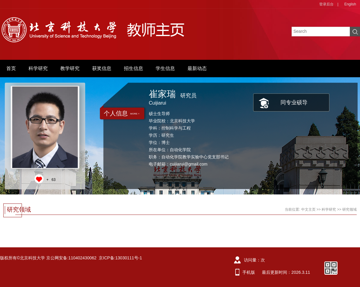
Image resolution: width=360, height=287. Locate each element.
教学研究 (70, 68)
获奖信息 (101, 68)
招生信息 (133, 68)
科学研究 (38, 68)
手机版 (248, 272)
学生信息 (165, 68)
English (350, 4)
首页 (11, 68)
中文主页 (308, 209)
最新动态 (197, 68)
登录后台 (326, 4)
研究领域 (349, 209)
